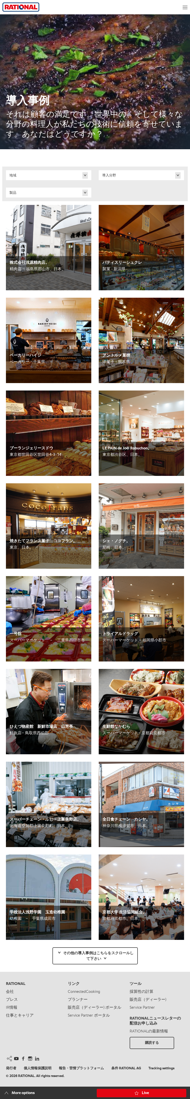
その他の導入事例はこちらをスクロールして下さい (98, 956)
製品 (12, 193)
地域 (12, 175)
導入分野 (109, 175)
